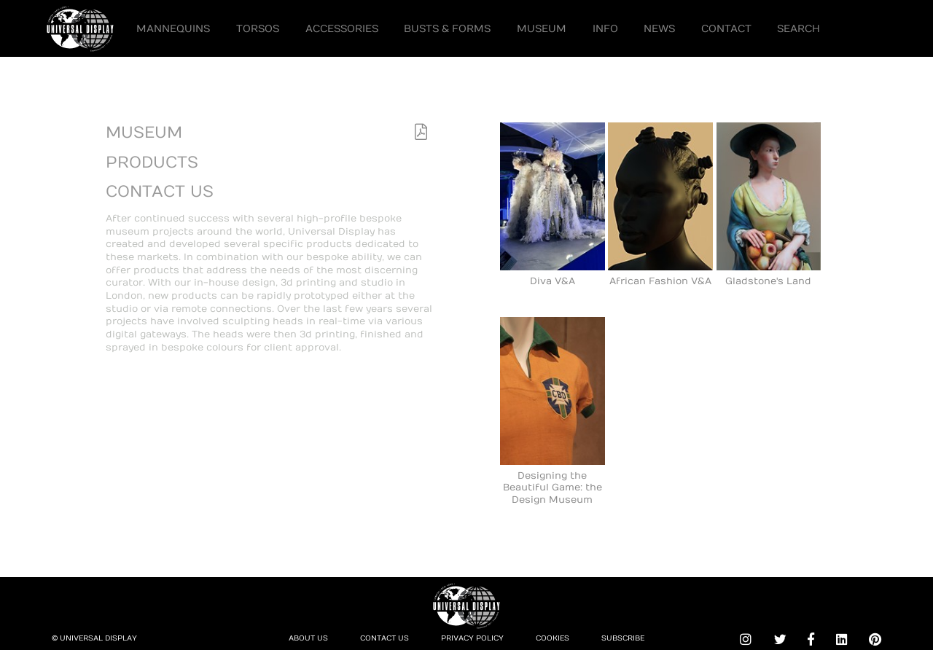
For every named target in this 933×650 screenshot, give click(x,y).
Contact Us (160, 191)
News (659, 29)
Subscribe (622, 638)
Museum (541, 29)
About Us (308, 638)
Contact (726, 29)
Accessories (341, 29)
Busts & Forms (447, 29)
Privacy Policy (472, 638)
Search (798, 29)
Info (605, 29)
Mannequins (173, 29)
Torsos (257, 29)
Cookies (552, 638)
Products (152, 162)
